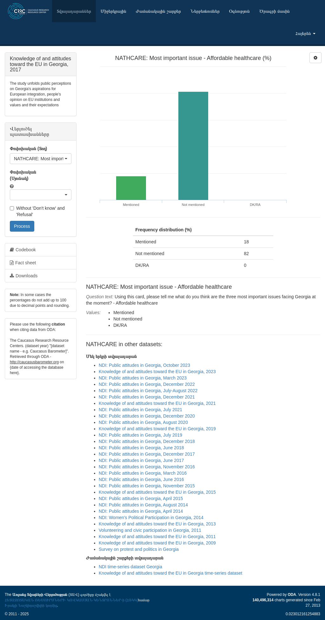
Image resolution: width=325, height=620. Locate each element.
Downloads (23, 275)
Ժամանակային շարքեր (158, 11)
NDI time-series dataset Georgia (130, 566)
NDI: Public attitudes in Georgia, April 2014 (141, 511)
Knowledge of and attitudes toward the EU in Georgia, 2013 (157, 523)
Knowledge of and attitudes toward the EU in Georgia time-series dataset (170, 573)
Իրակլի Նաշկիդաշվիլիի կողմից (31, 605)
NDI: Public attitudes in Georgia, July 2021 (140, 409)
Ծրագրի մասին (274, 11)
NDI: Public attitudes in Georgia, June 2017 (141, 460)
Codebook (23, 249)
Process (22, 226)
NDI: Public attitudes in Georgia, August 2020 (143, 422)
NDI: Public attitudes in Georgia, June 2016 (141, 479)
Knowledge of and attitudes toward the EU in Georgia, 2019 (157, 428)
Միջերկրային (113, 11)
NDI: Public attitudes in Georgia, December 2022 (147, 384)
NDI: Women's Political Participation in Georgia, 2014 (151, 517)
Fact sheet (23, 262)
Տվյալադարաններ (74, 11)
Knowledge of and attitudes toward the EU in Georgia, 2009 (157, 542)
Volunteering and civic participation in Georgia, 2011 (150, 530)
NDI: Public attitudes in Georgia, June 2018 (141, 447)
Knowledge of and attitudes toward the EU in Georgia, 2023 (157, 371)
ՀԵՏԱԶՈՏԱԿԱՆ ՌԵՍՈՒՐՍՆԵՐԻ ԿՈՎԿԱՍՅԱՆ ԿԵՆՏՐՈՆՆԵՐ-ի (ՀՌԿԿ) (71, 600)
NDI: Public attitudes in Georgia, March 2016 (143, 473)
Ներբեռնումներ (205, 11)
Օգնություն (239, 11)
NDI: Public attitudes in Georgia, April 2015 (141, 498)
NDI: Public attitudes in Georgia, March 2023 (143, 377)
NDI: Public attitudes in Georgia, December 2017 (147, 454)
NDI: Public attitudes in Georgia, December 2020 (147, 416)
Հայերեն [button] (305, 33)
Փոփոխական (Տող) (28, 148)
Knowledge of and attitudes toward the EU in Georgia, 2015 (157, 492)
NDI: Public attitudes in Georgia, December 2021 (147, 396)
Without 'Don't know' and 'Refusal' (37, 211)
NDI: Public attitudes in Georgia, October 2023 (144, 365)
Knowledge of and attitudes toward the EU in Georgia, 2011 (157, 536)
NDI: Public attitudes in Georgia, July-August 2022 (148, 390)
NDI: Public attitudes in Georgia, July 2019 (140, 435)
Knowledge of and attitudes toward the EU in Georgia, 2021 (157, 403)
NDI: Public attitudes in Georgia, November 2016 (147, 466)
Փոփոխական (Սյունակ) (23, 175)
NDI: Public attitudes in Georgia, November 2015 (147, 485)
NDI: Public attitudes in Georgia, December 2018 (147, 441)
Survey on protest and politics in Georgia (139, 549)
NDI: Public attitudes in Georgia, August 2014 (143, 504)
